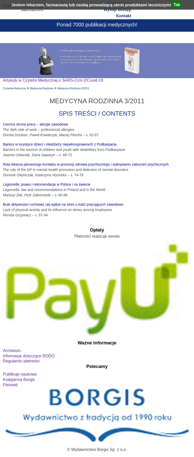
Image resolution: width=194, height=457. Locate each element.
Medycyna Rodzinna (41, 88)
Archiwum (12, 350)
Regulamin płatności (21, 361)
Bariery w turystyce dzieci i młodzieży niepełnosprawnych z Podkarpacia (59, 144)
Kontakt (123, 16)
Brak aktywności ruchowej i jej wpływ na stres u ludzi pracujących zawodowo (63, 204)
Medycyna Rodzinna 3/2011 (73, 88)
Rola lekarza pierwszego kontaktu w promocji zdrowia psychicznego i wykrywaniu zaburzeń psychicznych (86, 164)
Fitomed (10, 385)
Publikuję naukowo (20, 374)
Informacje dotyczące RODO (29, 356)
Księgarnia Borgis (19, 379)
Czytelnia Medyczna (14, 88)
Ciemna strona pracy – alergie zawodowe (35, 124)
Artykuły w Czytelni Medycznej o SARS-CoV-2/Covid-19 (53, 80)
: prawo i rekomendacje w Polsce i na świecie (46, 184)
